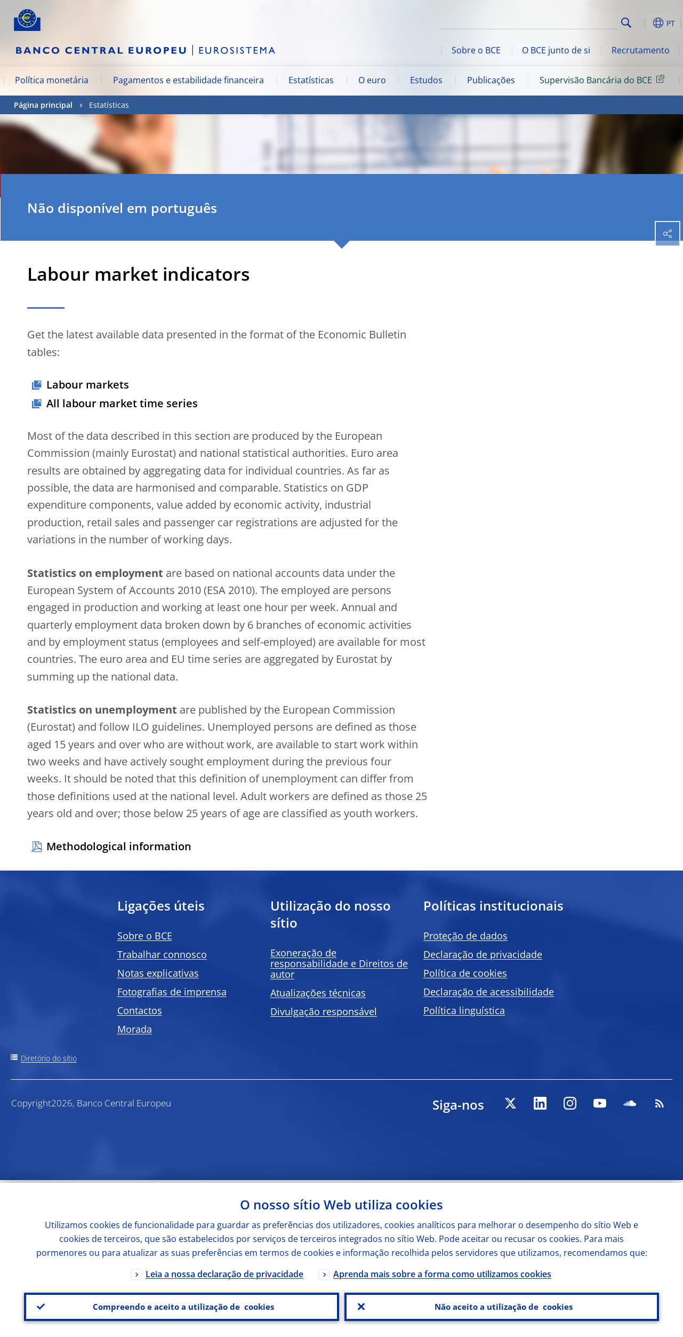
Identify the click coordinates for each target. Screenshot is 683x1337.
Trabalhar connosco (162, 954)
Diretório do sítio (49, 1058)
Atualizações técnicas (318, 992)
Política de (465, 973)
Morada (134, 1029)
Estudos (426, 80)
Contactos (139, 1010)
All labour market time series (122, 403)
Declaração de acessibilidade (488, 991)
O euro (372, 80)
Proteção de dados (465, 935)
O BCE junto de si (556, 50)
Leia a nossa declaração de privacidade (224, 1271)
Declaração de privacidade (482, 954)
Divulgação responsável (323, 1011)
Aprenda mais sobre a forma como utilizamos (442, 1271)
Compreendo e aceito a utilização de (181, 1305)
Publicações (491, 80)
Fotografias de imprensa (172, 991)
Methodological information (118, 846)
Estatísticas (311, 80)
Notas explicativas (158, 973)
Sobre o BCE (476, 50)
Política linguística (464, 1010)
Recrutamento (641, 50)
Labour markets (87, 384)
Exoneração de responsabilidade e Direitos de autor (339, 963)
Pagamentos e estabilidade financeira (188, 80)
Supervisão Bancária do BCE (604, 79)
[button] (643, 23)
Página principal (43, 105)
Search (626, 22)
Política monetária (52, 80)
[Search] (564, 21)
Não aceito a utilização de (502, 1305)
